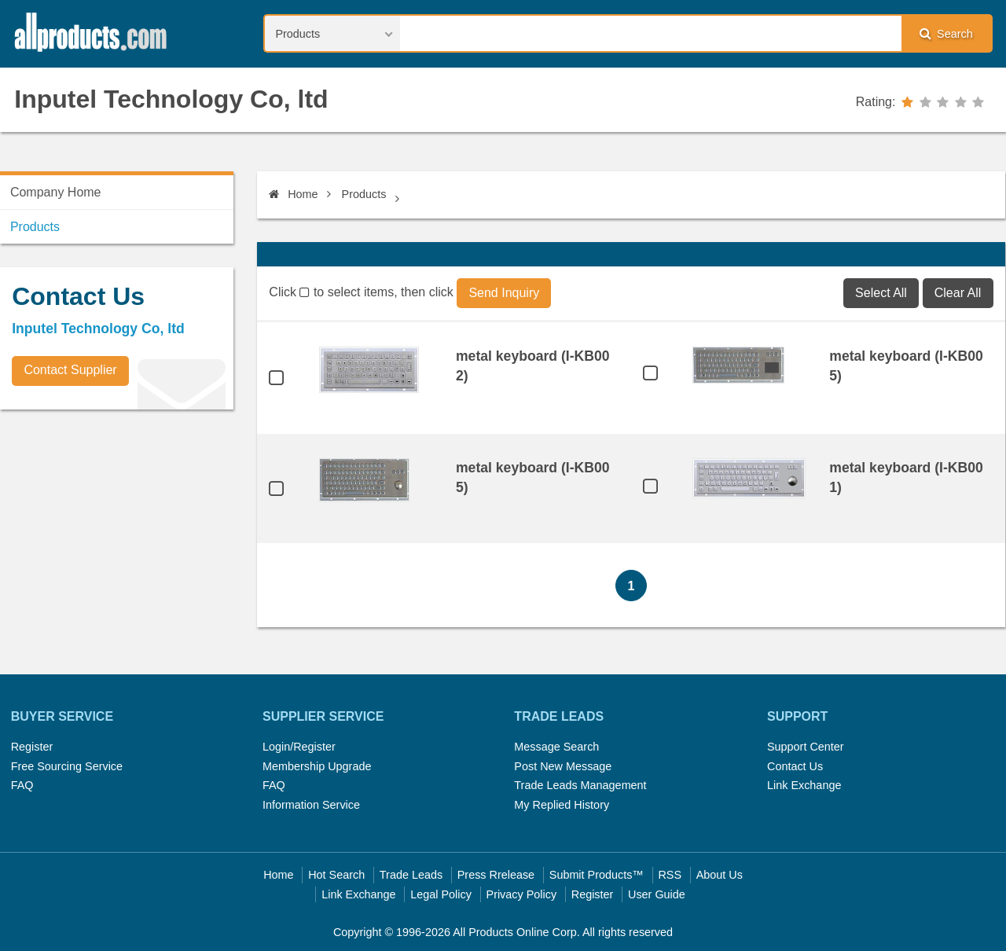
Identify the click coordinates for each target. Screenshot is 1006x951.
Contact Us (795, 766)
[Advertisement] (118, 531)
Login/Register (299, 746)
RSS (669, 874)
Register (32, 746)
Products (364, 194)
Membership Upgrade (317, 766)
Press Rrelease (495, 874)
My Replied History (561, 805)
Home (293, 194)
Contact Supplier (70, 369)
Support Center (805, 746)
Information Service (311, 805)
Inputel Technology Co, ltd (171, 99)
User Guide (656, 894)
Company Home (55, 192)
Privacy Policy (521, 894)
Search (946, 33)
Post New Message (562, 766)
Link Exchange (804, 785)
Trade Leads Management (580, 785)
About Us (719, 874)
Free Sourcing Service (67, 766)
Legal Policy (441, 894)
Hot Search (336, 874)
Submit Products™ (596, 874)
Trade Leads (411, 874)
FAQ (22, 785)
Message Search (556, 746)
